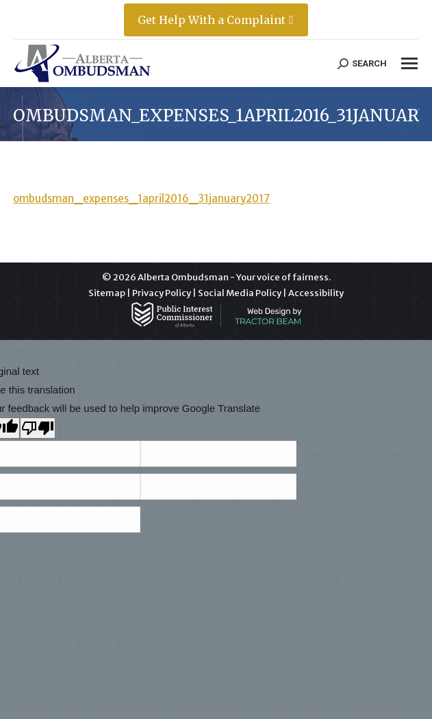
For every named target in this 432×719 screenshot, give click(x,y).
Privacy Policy (161, 293)
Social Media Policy (239, 293)
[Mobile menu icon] (409, 63)
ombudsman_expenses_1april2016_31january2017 (141, 198)
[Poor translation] (37, 428)
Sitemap (106, 293)
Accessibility (316, 293)
